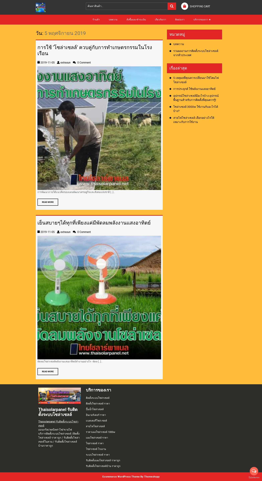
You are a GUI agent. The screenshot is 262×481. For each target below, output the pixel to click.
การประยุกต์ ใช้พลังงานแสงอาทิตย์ (194, 89)
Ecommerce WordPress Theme (121, 476)
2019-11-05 (48, 62)
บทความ (113, 19)
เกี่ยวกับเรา (160, 19)
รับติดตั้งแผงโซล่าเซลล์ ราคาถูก (103, 460)
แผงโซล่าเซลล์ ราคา (97, 437)
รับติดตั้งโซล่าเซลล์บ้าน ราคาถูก (103, 466)
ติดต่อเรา (179, 19)
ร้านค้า (96, 19)
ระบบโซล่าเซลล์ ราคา (98, 454)
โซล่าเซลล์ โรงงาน (96, 449)
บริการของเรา (200, 19)
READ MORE (45, 201)
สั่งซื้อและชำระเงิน (136, 19)
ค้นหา (172, 6)
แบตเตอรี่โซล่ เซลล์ (96, 420)
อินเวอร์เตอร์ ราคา (96, 415)
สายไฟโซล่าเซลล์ (95, 426)
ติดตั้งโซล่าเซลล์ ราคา (98, 403)
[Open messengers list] (254, 471)
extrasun (65, 62)
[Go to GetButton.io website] (254, 477)
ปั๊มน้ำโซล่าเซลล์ (95, 409)
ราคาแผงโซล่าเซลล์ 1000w (100, 432)
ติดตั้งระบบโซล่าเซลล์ (97, 397)
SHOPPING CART (200, 6)
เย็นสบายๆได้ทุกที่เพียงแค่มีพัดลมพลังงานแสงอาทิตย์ (94, 223)
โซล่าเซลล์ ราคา (95, 443)
